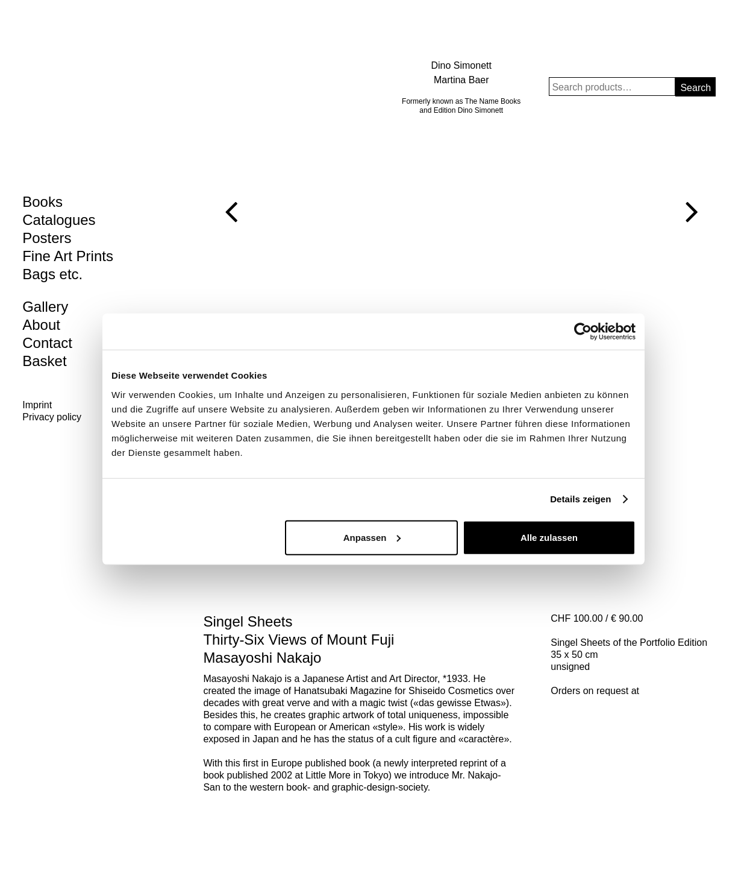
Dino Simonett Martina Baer (461, 72)
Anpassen (372, 537)
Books (42, 202)
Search (695, 88)
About (41, 325)
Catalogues (58, 220)
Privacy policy (51, 417)
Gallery (45, 306)
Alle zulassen (549, 537)
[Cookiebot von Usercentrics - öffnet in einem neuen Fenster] (583, 332)
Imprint (37, 405)
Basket (44, 361)
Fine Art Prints (67, 256)
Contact (47, 343)
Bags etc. (52, 274)
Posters (46, 238)
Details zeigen (580, 499)
